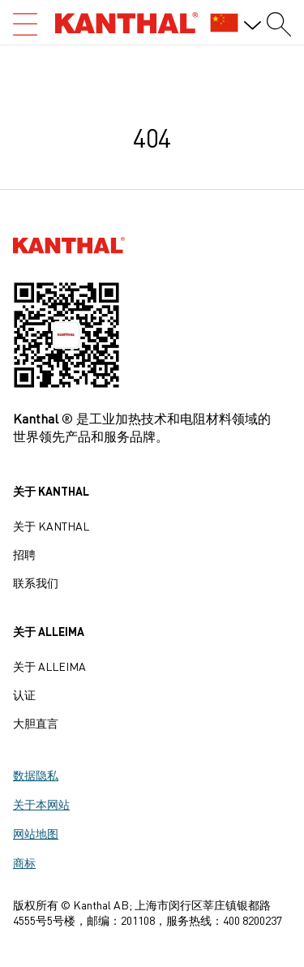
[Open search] (25, 24)
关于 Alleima (49, 666)
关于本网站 (41, 804)
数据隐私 (35, 775)
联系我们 (35, 582)
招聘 (24, 554)
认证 (24, 694)
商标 (24, 862)
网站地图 (35, 833)
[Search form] (279, 24)
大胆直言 (35, 723)
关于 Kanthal (51, 526)
